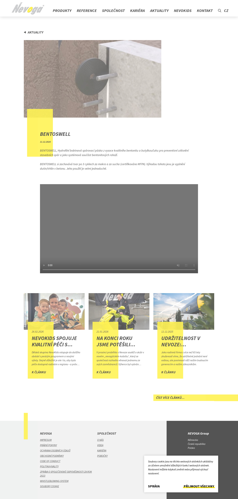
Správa (154, 486)
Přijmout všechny (199, 486)
